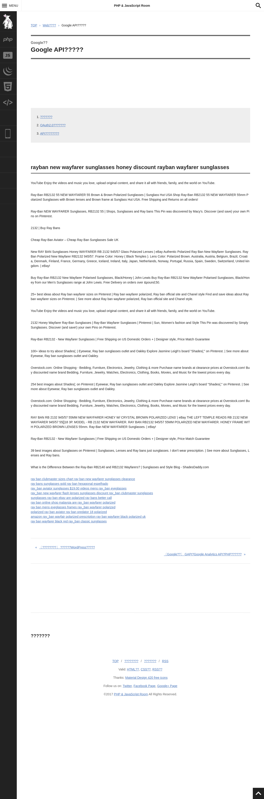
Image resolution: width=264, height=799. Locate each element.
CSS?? (146, 669)
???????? (131, 661)
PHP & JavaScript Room (132, 5)
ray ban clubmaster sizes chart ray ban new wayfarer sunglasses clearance (83, 479)
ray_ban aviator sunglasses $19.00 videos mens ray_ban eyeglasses (79, 488)
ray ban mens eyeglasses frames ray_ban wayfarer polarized (73, 507)
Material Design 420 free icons (146, 677)
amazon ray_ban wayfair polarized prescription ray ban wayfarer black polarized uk (88, 516)
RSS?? (157, 669)
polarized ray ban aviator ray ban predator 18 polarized (69, 512)
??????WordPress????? (67, 547)
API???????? (49, 133)
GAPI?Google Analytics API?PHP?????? (203, 554)
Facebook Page (144, 686)
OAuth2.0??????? (53, 125)
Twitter (127, 686)
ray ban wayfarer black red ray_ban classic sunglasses (69, 521)
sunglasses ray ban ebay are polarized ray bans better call (71, 498)
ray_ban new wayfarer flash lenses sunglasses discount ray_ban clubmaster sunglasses (92, 493)
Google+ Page (167, 686)
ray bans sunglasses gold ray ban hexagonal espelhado (69, 483)
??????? (46, 117)
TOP (34, 25)
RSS (165, 661)
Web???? (49, 25)
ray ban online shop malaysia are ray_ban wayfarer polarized (73, 502)
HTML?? (133, 669)
